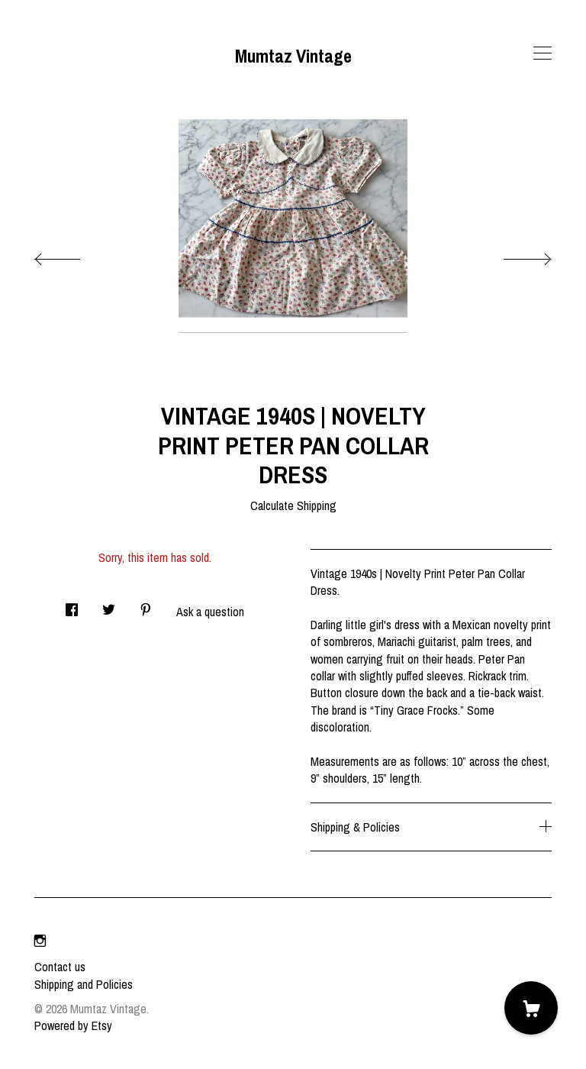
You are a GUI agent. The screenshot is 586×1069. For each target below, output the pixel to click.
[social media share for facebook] (72, 605)
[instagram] (40, 940)
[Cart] (531, 1008)
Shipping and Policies (83, 984)
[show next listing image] (513, 255)
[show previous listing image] (72, 255)
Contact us (59, 966)
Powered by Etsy (73, 1025)
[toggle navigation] (542, 53)
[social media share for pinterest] (146, 605)
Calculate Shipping (293, 505)
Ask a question (210, 611)
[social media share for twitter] (108, 605)
